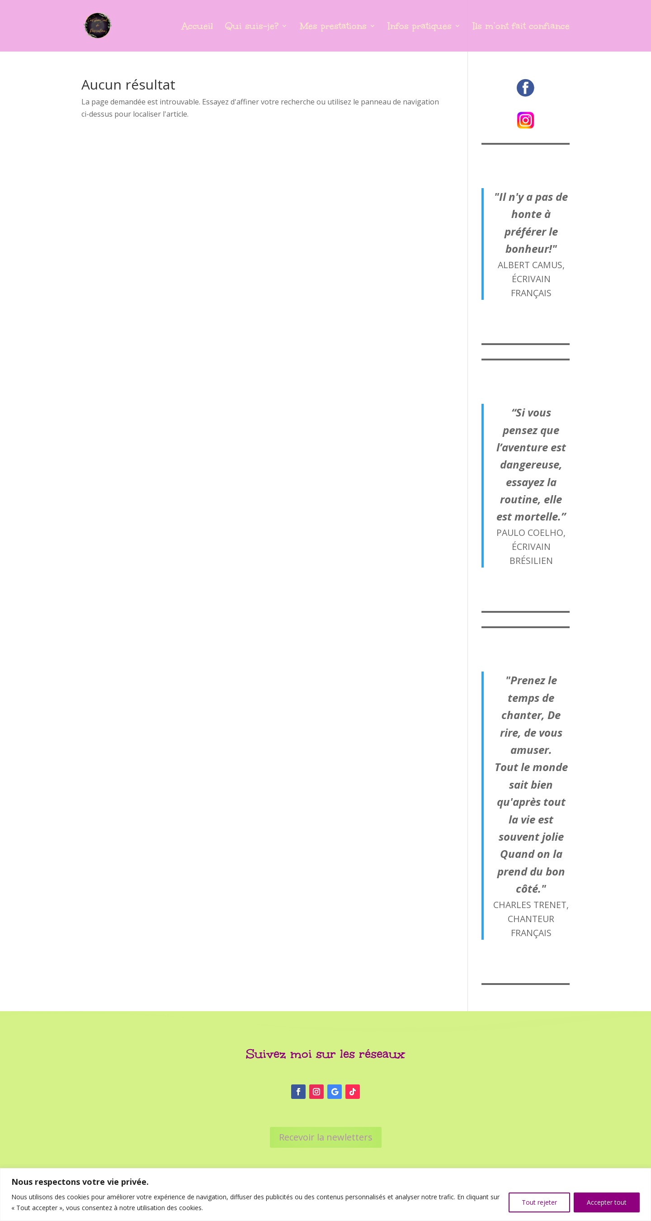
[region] (325, 1194)
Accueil (197, 27)
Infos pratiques (420, 27)
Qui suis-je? (251, 27)
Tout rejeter (539, 1202)
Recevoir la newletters (326, 1137)
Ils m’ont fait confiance (521, 27)
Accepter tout (607, 1202)
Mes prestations (333, 27)
